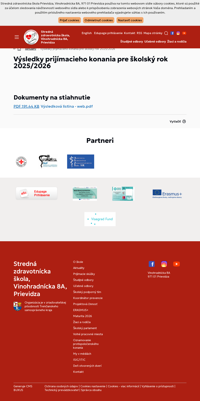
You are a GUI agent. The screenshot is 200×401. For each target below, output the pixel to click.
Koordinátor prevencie (88, 298)
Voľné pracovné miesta (88, 334)
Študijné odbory (131, 41)
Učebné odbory (155, 41)
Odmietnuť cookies (99, 20)
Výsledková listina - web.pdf (67, 106)
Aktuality (30, 49)
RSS (139, 33)
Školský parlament (85, 328)
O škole (78, 262)
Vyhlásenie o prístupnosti (158, 386)
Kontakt (129, 33)
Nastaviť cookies (130, 20)
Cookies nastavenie (92, 386)
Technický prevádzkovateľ (62, 390)
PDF (26, 106)
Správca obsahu (91, 390)
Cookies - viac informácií (123, 386)
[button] (166, 33)
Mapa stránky (153, 33)
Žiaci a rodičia (176, 41)
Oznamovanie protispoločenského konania (86, 343)
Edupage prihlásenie (108, 33)
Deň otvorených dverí (87, 366)
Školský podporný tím (87, 292)
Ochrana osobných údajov (61, 386)
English (87, 33)
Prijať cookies (69, 20)
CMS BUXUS (23, 388)
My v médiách (82, 353)
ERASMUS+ (80, 310)
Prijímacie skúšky (84, 274)
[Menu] (17, 37)
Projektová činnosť (85, 304)
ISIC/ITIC (79, 359)
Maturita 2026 (82, 316)
